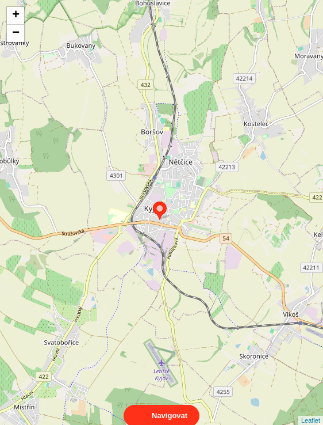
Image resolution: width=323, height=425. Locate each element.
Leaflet (310, 410)
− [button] (16, 33)
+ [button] (16, 15)
